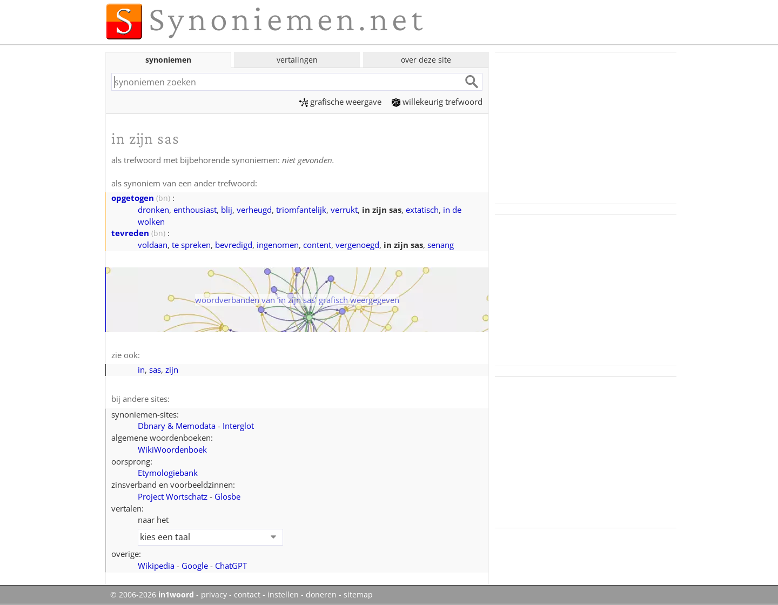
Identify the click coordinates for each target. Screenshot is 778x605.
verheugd (254, 209)
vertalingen (297, 60)
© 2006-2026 (152, 595)
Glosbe (227, 496)
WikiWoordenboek (172, 449)
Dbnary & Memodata (177, 425)
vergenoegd (357, 244)
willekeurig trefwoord (437, 101)
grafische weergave (340, 101)
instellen (283, 595)
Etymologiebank (168, 472)
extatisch (422, 209)
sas (155, 369)
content (317, 244)
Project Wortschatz (172, 496)
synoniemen (168, 60)
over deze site (426, 60)
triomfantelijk (301, 209)
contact (247, 595)
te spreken (191, 244)
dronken (153, 209)
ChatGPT (231, 565)
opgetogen (132, 197)
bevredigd (233, 244)
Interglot (238, 425)
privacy (214, 595)
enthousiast (195, 209)
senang (440, 244)
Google (195, 565)
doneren (321, 595)
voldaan (152, 244)
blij (226, 209)
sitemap (358, 595)
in (141, 369)
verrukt (344, 209)
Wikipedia (156, 565)
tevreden (130, 232)
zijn (171, 369)
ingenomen (278, 244)
